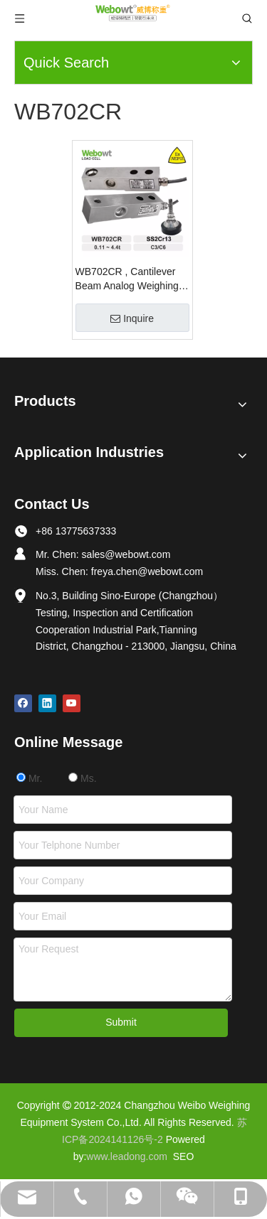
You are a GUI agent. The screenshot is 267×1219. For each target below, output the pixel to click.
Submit (121, 1022)
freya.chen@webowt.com (147, 571)
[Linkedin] (47, 703)
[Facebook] (23, 703)
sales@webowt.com (126, 554)
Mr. (29, 778)
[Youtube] (71, 703)
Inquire (132, 318)
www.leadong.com (126, 1156)
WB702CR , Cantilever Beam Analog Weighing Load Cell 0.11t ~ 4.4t (127, 279)
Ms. (82, 778)
